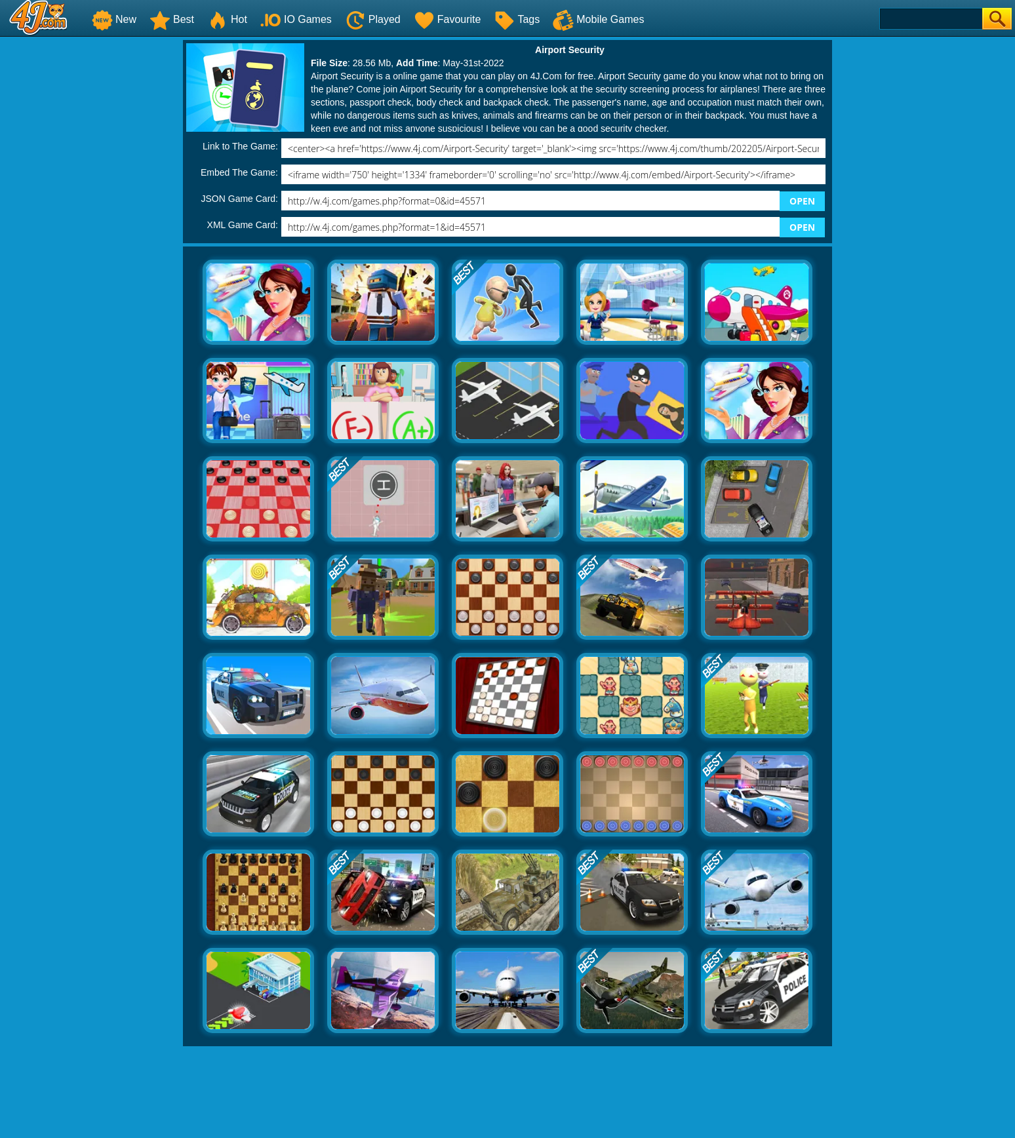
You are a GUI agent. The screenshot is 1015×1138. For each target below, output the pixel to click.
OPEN (802, 201)
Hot (227, 19)
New (114, 19)
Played (373, 19)
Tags (517, 19)
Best (171, 19)
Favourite (447, 19)
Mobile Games (598, 19)
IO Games (296, 19)
